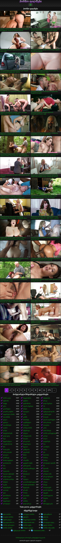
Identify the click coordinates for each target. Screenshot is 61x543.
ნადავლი (26, 411)
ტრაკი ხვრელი (48, 476)
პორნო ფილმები (30, 1)
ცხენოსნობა (27, 403)
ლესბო (5, 428)
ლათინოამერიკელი (29, 482)
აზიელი (25, 433)
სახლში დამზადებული (29, 468)
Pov (44, 444)
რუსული (25, 479)
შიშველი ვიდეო (28, 528)
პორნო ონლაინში (49, 528)
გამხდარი (26, 449)
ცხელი (5, 420)
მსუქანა (45, 498)
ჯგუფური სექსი (27, 463)
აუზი (44, 501)
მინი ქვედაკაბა (48, 504)
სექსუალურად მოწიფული (49, 411)
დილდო (5, 455)
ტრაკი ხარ (26, 441)
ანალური (26, 425)
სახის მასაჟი (47, 430)
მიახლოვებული (8, 460)
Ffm (4, 466)
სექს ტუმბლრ (47, 514)
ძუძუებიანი (46, 398)
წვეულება (26, 487)
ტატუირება (46, 441)
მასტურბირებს (7, 433)
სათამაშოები (7, 425)
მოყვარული (27, 444)
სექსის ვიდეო (7, 520)
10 (40, 390)
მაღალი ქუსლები (8, 474)
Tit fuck (25, 493)
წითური (25, 438)
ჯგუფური (6, 498)
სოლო (45, 438)
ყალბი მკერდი (48, 490)
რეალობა (6, 471)
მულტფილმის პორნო (9, 522)
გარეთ (45, 436)
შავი (4, 438)
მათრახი (46, 455)
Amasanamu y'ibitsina (39, 530)
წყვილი (25, 447)
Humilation (46, 479)
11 (44, 390)
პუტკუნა (45, 493)
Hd (44, 406)
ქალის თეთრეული (49, 420)
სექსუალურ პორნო (19, 530)
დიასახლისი (7, 463)
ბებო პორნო (7, 514)
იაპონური (46, 447)
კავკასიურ (26, 452)
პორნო (45, 520)
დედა (25, 457)
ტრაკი (45, 401)
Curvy (45, 449)
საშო (24, 414)
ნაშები (25, 409)
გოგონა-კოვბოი (8, 411)
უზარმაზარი (7, 495)
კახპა (45, 428)
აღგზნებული (27, 422)
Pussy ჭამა (6, 449)
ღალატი (5, 490)
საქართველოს (48, 495)
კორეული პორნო (28, 514)
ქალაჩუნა (26, 495)
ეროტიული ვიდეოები (49, 522)
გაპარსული (6, 409)
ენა (44, 452)
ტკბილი (5, 422)
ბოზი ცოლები (7, 452)
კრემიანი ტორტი (8, 479)
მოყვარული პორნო (29, 520)
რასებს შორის (7, 444)
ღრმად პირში (27, 428)
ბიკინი (5, 485)
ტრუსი (5, 430)
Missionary (46, 409)
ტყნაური (26, 517)
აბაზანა (25, 501)
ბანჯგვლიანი (27, 436)
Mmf (4, 468)
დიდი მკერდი (47, 403)
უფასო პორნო (47, 525)
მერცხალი (26, 474)
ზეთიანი (45, 468)
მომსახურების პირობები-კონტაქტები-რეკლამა (30, 537)
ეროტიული (6, 504)
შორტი (45, 460)
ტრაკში (25, 490)
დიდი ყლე (6, 436)
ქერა (4, 406)
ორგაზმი (26, 460)
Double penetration (29, 485)
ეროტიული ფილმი (49, 463)
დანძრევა (6, 457)
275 (49, 390)
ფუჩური (25, 401)
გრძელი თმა (47, 474)
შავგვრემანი (27, 398)
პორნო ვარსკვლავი (49, 433)
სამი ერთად (47, 422)
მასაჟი (45, 485)
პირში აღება (7, 398)
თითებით (46, 425)
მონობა (45, 457)
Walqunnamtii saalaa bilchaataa (29, 522)
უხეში (24, 498)
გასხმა (25, 417)
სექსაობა (6, 401)
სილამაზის (6, 417)
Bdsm (25, 455)
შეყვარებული (7, 441)
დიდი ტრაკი (27, 504)
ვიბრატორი (27, 466)
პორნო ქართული (8, 525)
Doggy (5, 403)
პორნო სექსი (27, 525)
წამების (5, 482)
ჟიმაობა (45, 517)
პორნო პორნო (7, 528)
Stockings (26, 420)
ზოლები (45, 417)
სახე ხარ (46, 471)
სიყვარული (6, 501)
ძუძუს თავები (7, 476)
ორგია (45, 482)
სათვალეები (47, 487)
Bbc (4, 447)
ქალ (4, 493)
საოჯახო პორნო (8, 517)
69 (44, 466)
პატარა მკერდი (28, 406)
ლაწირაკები (47, 414)
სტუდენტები (7, 487)
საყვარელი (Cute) (9, 414)
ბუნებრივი (26, 430)
